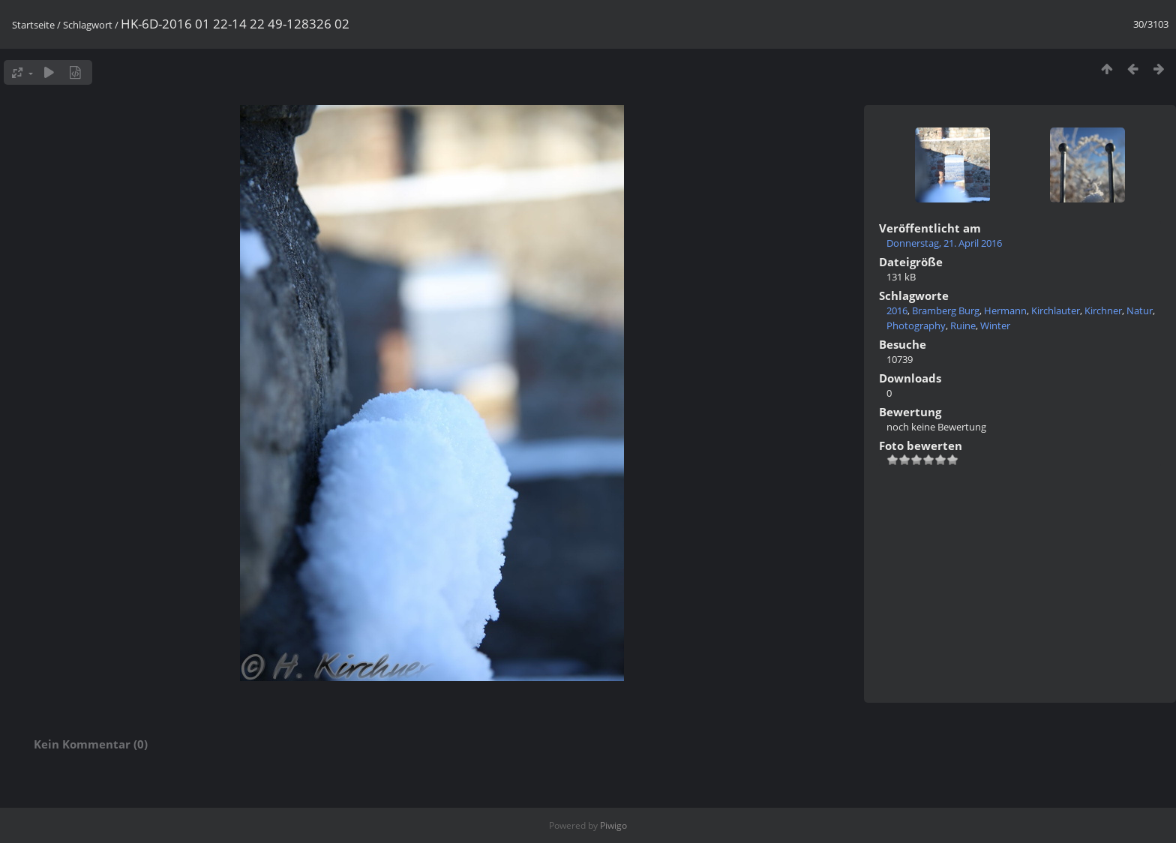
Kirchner (1103, 310)
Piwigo (613, 825)
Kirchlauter (1055, 310)
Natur (1139, 310)
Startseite (33, 25)
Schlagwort (87, 25)
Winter (995, 325)
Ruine (963, 325)
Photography (916, 325)
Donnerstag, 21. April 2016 (944, 243)
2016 (897, 310)
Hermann (1005, 310)
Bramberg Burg (946, 310)
